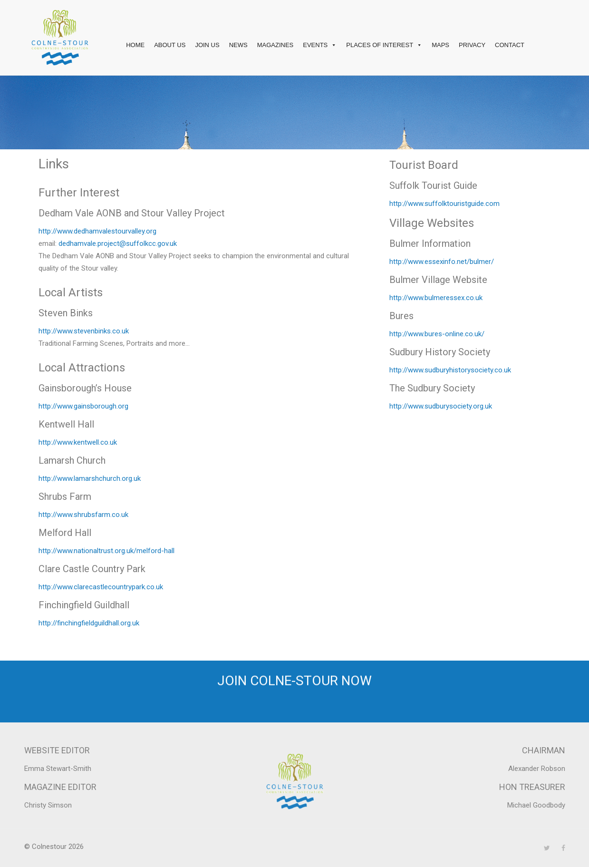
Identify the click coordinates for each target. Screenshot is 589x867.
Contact (509, 45)
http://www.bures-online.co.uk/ (436, 334)
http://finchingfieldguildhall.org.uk (89, 623)
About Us (169, 45)
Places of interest (384, 45)
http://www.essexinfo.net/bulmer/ (441, 261)
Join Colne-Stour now (294, 691)
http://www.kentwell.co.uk (78, 442)
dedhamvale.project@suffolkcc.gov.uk (117, 243)
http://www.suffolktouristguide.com (444, 203)
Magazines (275, 45)
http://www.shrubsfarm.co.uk (83, 514)
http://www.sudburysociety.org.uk (440, 406)
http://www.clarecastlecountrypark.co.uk (101, 587)
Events (320, 45)
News (238, 45)
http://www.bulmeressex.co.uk (436, 297)
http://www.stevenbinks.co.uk (84, 331)
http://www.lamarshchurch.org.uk (90, 478)
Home (135, 45)
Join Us (207, 45)
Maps (440, 45)
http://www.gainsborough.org (83, 406)
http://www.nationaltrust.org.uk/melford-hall (106, 550)
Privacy (472, 45)
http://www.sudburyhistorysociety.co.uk (450, 370)
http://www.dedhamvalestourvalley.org (97, 231)
